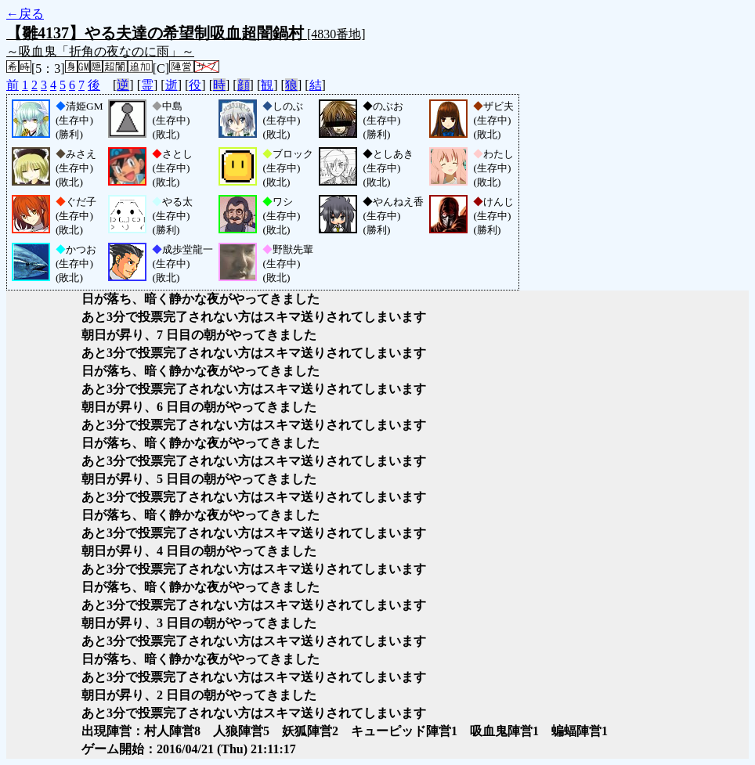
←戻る (25, 13)
